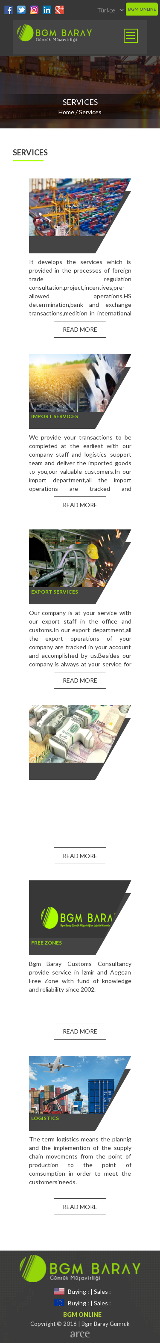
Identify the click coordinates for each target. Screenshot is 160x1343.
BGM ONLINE (142, 9)
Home (66, 112)
